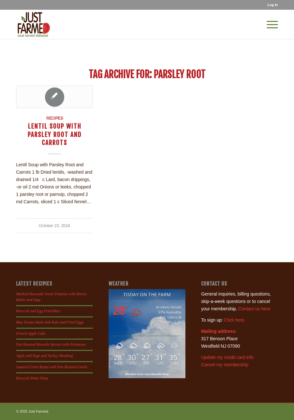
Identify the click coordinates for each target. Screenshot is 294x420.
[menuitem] (271, 4)
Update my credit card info (227, 357)
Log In (272, 5)
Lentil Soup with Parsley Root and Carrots (55, 134)
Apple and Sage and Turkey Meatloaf (44, 355)
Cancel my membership (224, 364)
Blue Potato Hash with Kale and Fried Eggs (50, 322)
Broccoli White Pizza (32, 378)
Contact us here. (255, 308)
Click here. (234, 320)
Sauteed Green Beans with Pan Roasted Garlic (52, 367)
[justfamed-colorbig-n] (33, 24)
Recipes (54, 118)
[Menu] (269, 24)
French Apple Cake (31, 333)
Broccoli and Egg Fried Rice (38, 311)
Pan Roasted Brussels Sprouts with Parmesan (51, 344)
